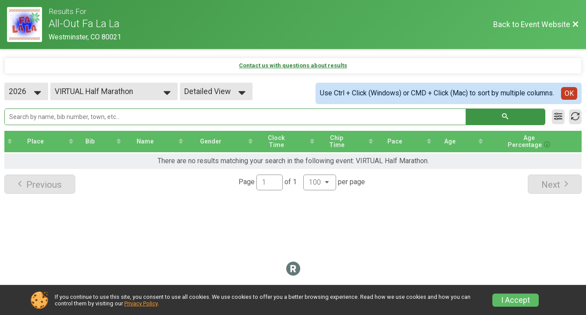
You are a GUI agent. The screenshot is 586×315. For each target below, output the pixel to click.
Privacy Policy (141, 303)
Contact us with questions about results (293, 65)
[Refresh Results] (575, 116)
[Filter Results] (558, 116)
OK (569, 93)
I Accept (515, 300)
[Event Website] (28, 24)
